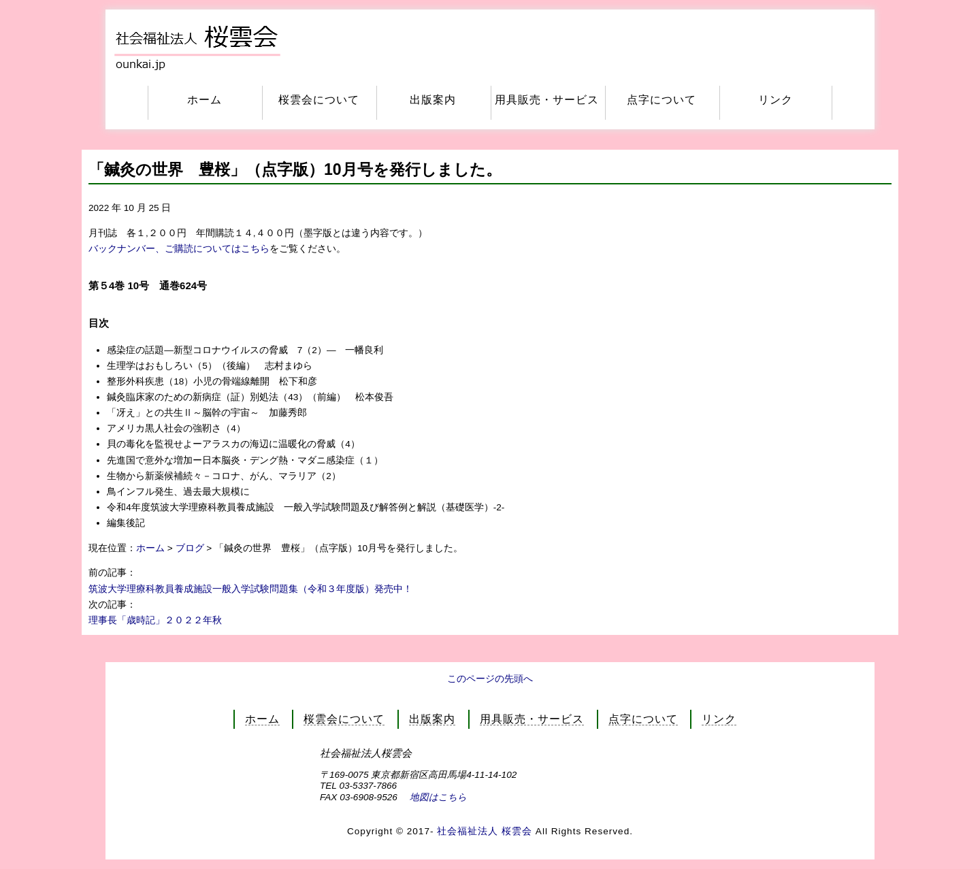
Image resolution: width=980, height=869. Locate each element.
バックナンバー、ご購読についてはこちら (179, 249)
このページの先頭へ (490, 679)
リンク (775, 99)
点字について (661, 99)
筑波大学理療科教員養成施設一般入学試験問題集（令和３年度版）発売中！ (250, 589)
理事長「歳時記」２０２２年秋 (155, 620)
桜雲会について (318, 99)
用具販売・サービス (547, 99)
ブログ (190, 548)
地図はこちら (438, 797)
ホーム (204, 99)
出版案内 (433, 99)
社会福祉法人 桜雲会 (486, 831)
